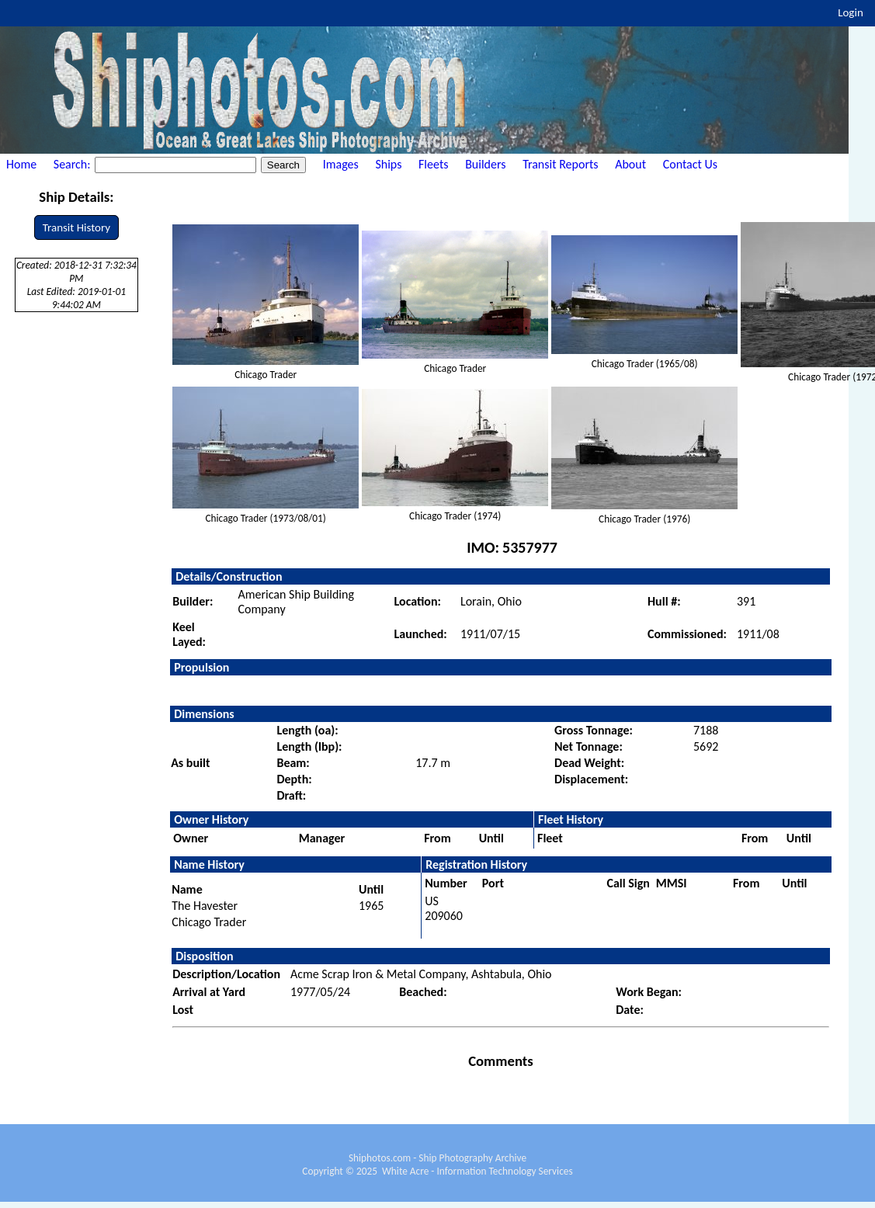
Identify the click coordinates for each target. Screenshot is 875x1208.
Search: (73, 164)
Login (850, 12)
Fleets (433, 164)
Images (341, 164)
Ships (388, 164)
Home (21, 164)
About (630, 164)
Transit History (76, 227)
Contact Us (690, 164)
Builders (485, 164)
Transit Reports (560, 164)
